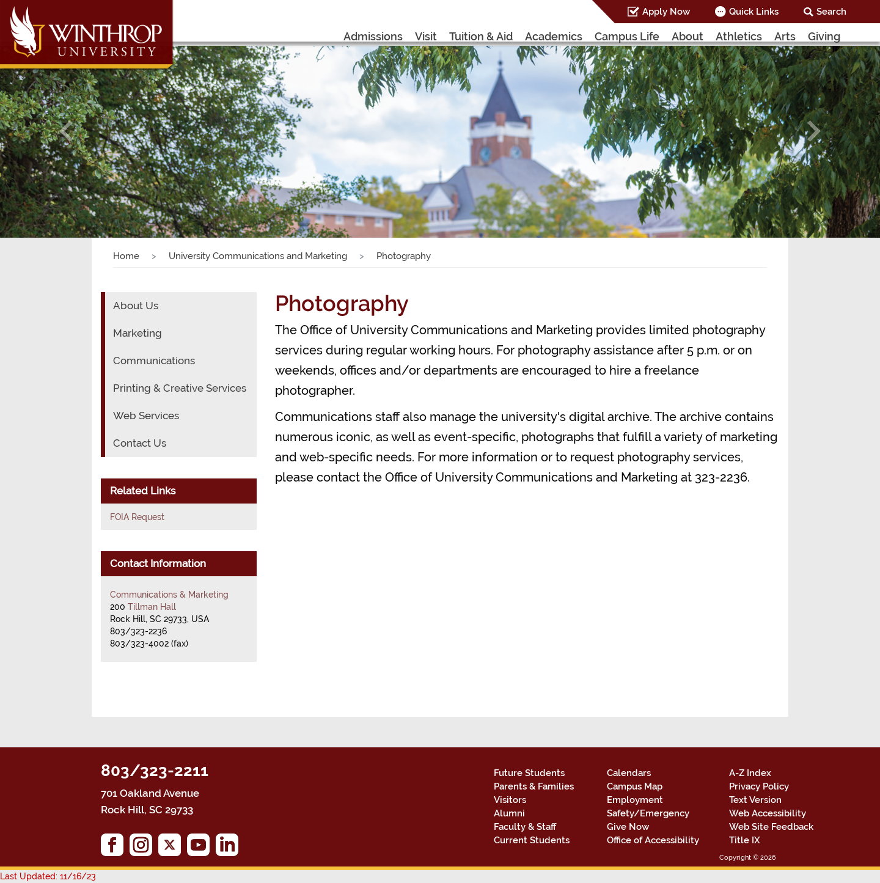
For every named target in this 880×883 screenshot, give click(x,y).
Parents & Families (534, 786)
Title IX (744, 840)
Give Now (628, 826)
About (687, 36)
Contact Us (139, 443)
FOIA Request (137, 517)
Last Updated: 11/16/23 (48, 876)
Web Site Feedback (771, 826)
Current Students (532, 840)
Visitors (510, 799)
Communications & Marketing (169, 594)
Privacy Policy (759, 786)
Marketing (137, 333)
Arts (785, 36)
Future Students (529, 773)
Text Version (755, 799)
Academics (553, 36)
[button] (66, 131)
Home (126, 256)
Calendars (629, 773)
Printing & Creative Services (179, 388)
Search (831, 11)
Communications (154, 360)
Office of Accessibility (653, 840)
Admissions (373, 36)
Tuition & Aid (481, 36)
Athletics (739, 36)
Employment (635, 799)
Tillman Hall (152, 607)
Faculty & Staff (525, 826)
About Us (135, 305)
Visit (426, 36)
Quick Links (754, 11)
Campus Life (627, 36)
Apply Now (666, 11)
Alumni (509, 813)
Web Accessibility (767, 813)
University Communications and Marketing (258, 256)
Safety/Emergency (648, 813)
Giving (824, 36)
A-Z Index (750, 773)
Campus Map (634, 786)
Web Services (146, 415)
